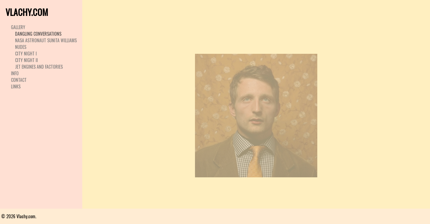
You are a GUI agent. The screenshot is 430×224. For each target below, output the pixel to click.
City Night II (26, 60)
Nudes (20, 47)
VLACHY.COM (26, 11)
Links (16, 86)
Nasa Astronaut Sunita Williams (46, 40)
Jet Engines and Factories (39, 66)
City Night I (26, 53)
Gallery (18, 27)
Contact (19, 80)
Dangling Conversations (38, 33)
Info (15, 73)
